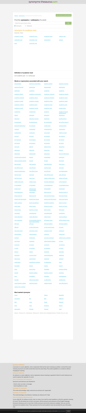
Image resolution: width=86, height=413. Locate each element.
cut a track (47, 133)
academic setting (19, 105)
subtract (61, 259)
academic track (48, 36)
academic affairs (18, 94)
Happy (46, 295)
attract (16, 115)
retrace (16, 252)
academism (32, 112)
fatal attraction (48, 164)
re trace (61, 241)
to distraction (47, 262)
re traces (31, 245)
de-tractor (17, 143)
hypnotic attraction (49, 182)
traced (31, 266)
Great (45, 302)
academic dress (33, 98)
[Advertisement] (43, 8)
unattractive (62, 280)
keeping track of (63, 192)
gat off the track (18, 168)
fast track (61, 161)
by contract (32, 126)
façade (46, 161)
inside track (17, 189)
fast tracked (17, 164)
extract (31, 157)
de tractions (32, 140)
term (15, 43)
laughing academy (49, 203)
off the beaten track (64, 220)
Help (30, 305)
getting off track (63, 178)
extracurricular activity (20, 161)
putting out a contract (65, 238)
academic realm (63, 101)
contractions (17, 133)
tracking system (48, 273)
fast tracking (32, 164)
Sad (15, 302)
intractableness (18, 192)
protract (16, 238)
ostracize (46, 234)
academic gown (63, 98)
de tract (16, 136)
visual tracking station (20, 283)
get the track (17, 175)
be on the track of (63, 122)
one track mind (18, 231)
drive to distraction (64, 154)
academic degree (63, 94)
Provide (31, 309)
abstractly (17, 91)
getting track (32, 182)
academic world (18, 108)
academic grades (34, 101)
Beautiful (61, 295)
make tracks (47, 217)
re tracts (61, 248)
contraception (62, 126)
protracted (32, 238)
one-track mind (33, 231)
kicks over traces (63, 199)
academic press (48, 101)
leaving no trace (33, 210)
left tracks (61, 210)
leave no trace (63, 203)
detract (31, 147)
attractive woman (34, 119)
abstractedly (47, 87)
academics (17, 112)
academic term (33, 36)
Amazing (46, 305)
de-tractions (17, 140)
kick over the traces (49, 196)
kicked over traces (34, 199)
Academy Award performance (63, 112)
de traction (47, 136)
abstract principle (63, 83)
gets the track (18, 178)
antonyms (35, 20)
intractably (32, 192)
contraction (62, 129)
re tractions (47, 248)
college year (62, 36)
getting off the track (49, 178)
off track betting (48, 224)
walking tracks (48, 283)
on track (61, 227)
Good (15, 295)
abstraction (62, 87)
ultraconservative (34, 280)
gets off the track (48, 175)
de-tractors (32, 143)
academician (62, 108)
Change (46, 309)
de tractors (47, 143)
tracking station (33, 273)
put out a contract (49, 238)
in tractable (32, 185)
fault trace (61, 164)
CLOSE (68, 411)
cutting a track (63, 133)
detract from (47, 147)
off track (31, 224)
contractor (32, 133)
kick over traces (63, 196)
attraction (46, 115)
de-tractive (47, 140)
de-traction (62, 136)
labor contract (18, 203)
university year (33, 43)
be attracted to (33, 122)
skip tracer (17, 259)
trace (60, 262)
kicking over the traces (50, 199)
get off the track (33, 171)
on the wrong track (49, 227)
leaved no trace (48, 206)
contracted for (48, 129)
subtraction (17, 262)
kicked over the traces (20, 199)
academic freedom (49, 98)
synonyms (25, 20)
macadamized (48, 213)
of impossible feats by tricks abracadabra (35, 221)
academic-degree (19, 98)
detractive (17, 150)
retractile (61, 252)
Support (61, 302)
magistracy (62, 213)
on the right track (33, 227)
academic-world (33, 108)
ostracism (61, 231)
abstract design (48, 83)
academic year (48, 108)
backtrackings (63, 119)
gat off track (32, 168)
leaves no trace (63, 206)
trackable (46, 269)
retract (31, 252)
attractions (62, 115)
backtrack (46, 119)
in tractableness (48, 185)
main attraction (18, 217)
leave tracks (32, 206)
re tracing (46, 245)
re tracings (62, 245)
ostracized (61, 234)
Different (61, 298)
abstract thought (18, 87)
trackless (61, 273)
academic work (63, 105)
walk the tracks (33, 283)
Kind (15, 305)
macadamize (32, 213)
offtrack (16, 227)
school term (47, 40)
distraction (47, 154)
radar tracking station (49, 241)
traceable (17, 266)
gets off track (62, 175)
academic (61, 91)
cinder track (47, 126)
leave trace (17, 206)
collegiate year (18, 40)
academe (31, 91)
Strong (61, 305)
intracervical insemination (32, 189)
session (61, 40)
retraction (17, 255)
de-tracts (16, 147)
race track (17, 241)
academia (46, 91)
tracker (16, 273)
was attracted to (63, 283)
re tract (16, 248)
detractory (47, 150)
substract (46, 259)
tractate (16, 280)
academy (46, 112)
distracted (17, 154)
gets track (32, 178)
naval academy (63, 217)
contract (16, 129)
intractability (47, 189)
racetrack (31, 241)
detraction (61, 147)
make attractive (33, 217)
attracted (31, 115)
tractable (46, 276)
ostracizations (33, 234)
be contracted (48, 122)
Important (17, 298)
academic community (35, 94)
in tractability (17, 185)
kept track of (32, 196)
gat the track (47, 168)
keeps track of (18, 196)
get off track (47, 171)
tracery (46, 266)
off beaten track (48, 220)
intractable (62, 189)
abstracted (32, 87)
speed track (32, 259)
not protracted (18, 220)
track (15, 269)
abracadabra (17, 83)
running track (32, 255)
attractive (16, 119)
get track (31, 175)
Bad (45, 298)
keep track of (47, 192)
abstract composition (35, 83)
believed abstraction (19, 126)
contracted (32, 129)
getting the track (18, 182)
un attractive (47, 280)
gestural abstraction (19, 171)
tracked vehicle (63, 269)
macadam (17, 213)
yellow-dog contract (19, 287)
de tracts (61, 143)
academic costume (49, 94)
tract (15, 276)
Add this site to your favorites (63, 15)
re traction (32, 248)
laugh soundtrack (34, 203)
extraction (61, 157)
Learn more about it (61, 411)
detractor (31, 150)
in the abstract (63, 182)
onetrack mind (48, 231)
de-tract (31, 136)
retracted (46, 252)
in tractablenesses (64, 185)
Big (30, 298)
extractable (47, 157)
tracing (61, 266)
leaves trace (17, 210)
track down (32, 269)
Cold (60, 309)
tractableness (62, 276)
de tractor (61, 140)
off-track (16, 224)
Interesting (17, 309)
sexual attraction (48, 255)
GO (68, 23)
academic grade (18, 36)
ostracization (17, 234)
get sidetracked (63, 171)
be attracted (17, 122)
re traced (16, 245)
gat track (61, 168)
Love (30, 302)
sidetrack (61, 255)
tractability (32, 276)
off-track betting (63, 224)
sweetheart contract (34, 262)
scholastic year (33, 40)
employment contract (20, 157)
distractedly (32, 154)
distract (61, 150)
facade (31, 161)
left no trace (47, 210)
